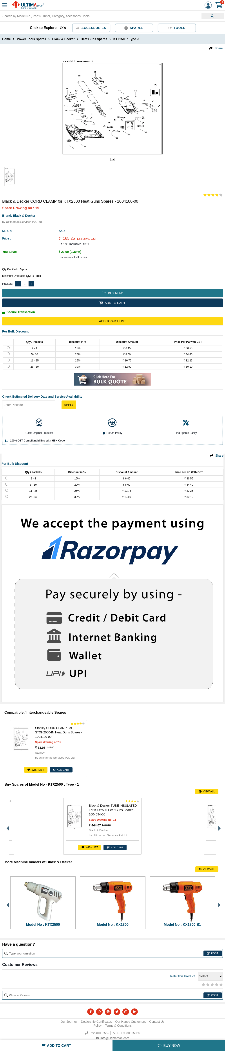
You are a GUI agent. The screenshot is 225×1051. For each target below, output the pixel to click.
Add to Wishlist (112, 321)
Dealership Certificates (96, 1021)
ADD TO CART (112, 303)
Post (212, 953)
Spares (134, 28)
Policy (97, 1025)
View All (207, 791)
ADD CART (58, 770)
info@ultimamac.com (112, 1038)
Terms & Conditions (118, 1025)
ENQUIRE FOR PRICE (203, 847)
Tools (176, 28)
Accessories (91, 28)
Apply (69, 405)
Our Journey (69, 1021)
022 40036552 (97, 1033)
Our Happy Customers (130, 1021)
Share (219, 48)
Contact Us (156, 1021)
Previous (6, 826)
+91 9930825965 (126, 1033)
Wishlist (32, 769)
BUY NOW (112, 293)
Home (6, 39)
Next (218, 826)
